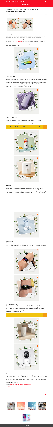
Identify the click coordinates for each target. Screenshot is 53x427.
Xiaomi (10, 386)
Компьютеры (12, 384)
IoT (8, 386)
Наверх (46, 394)
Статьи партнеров (20, 384)
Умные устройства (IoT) (27, 384)
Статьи (16, 384)
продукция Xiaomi (19, 41)
